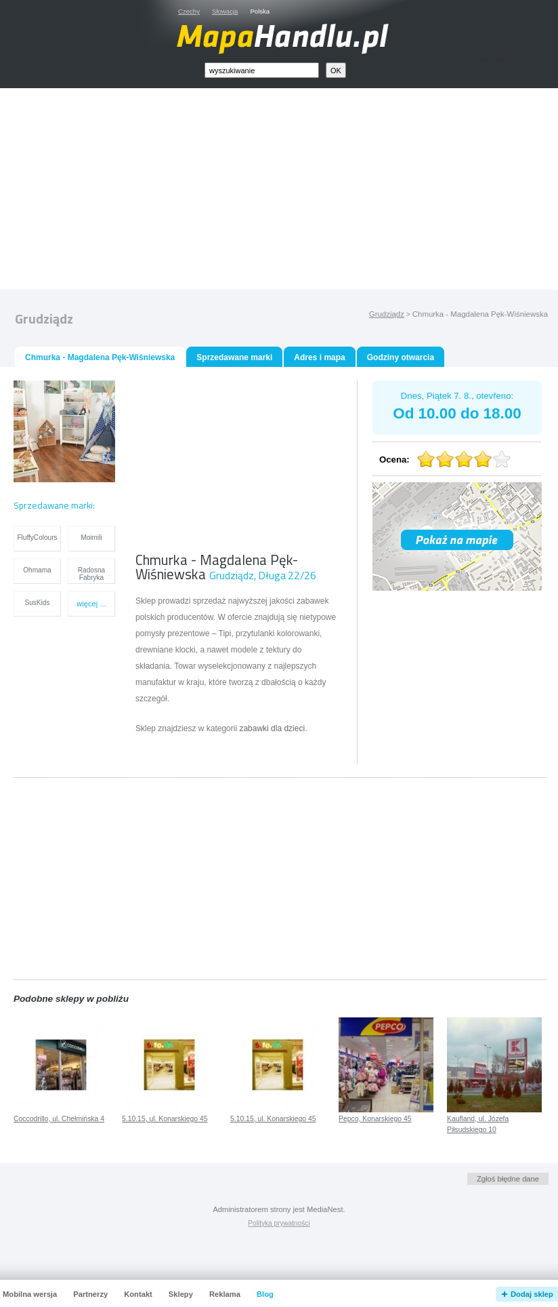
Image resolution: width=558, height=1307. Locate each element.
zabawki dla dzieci (272, 728)
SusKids (37, 602)
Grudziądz (386, 314)
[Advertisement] (294, 192)
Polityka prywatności (278, 1223)
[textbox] (262, 70)
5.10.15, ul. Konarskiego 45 (165, 1119)
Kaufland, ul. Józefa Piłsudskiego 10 (478, 1124)
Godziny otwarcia (400, 357)
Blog (265, 1294)
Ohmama (37, 570)
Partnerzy (90, 1294)
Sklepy (181, 1294)
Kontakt (138, 1294)
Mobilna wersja (30, 1294)
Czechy (189, 11)
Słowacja (225, 11)
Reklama (224, 1294)
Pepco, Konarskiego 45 (375, 1119)
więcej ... (91, 604)
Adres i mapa (319, 357)
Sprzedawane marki (234, 357)
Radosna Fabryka (91, 573)
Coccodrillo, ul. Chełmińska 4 (59, 1119)
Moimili (91, 537)
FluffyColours (37, 537)
